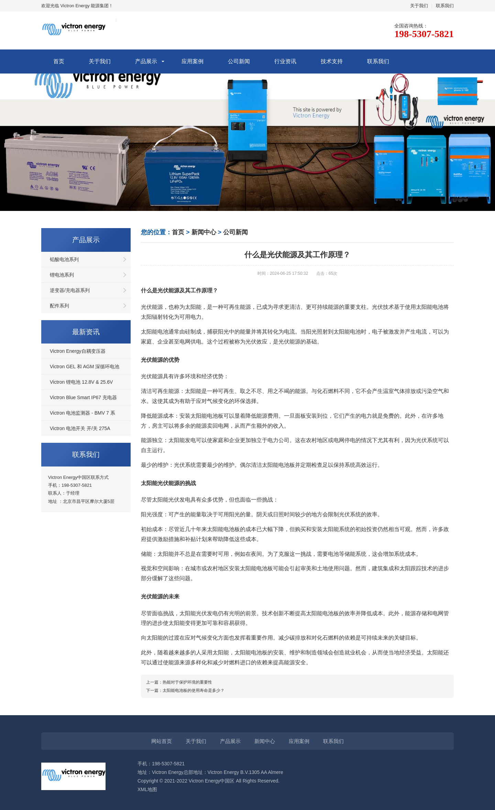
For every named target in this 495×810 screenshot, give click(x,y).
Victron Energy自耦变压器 (78, 351)
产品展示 (146, 61)
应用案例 (193, 61)
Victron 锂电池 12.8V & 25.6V (81, 382)
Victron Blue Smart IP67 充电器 (83, 397)
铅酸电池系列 (64, 259)
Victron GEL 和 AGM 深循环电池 (84, 366)
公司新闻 (239, 61)
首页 (58, 61)
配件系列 (59, 305)
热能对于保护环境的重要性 (187, 682)
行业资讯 (285, 61)
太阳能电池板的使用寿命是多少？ (193, 690)
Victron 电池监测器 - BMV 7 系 (82, 413)
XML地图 (147, 789)
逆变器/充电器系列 (70, 290)
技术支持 (332, 61)
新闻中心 (203, 232)
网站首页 (161, 741)
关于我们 (419, 5)
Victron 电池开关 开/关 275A (80, 428)
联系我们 (445, 5)
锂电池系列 (62, 275)
